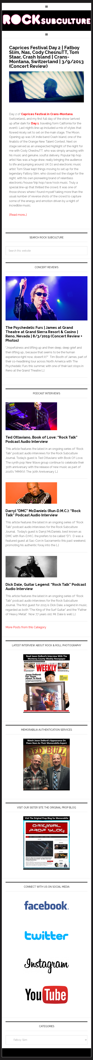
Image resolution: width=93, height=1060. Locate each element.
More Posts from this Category (26, 627)
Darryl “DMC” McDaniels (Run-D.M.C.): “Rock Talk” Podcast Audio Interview (43, 513)
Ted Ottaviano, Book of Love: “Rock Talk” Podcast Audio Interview (41, 439)
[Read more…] (18, 214)
